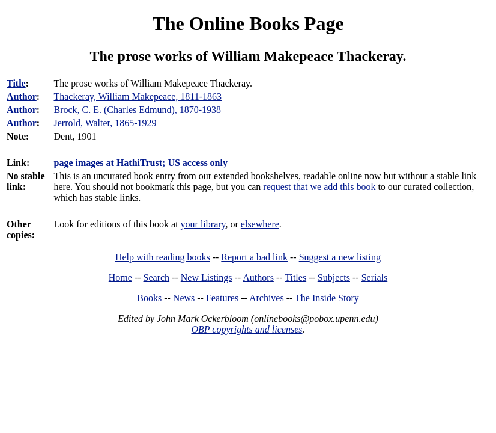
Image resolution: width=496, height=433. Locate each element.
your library (203, 224)
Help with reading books (162, 257)
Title (16, 83)
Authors (258, 277)
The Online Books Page (247, 23)
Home (120, 277)
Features (222, 298)
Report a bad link (254, 257)
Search (157, 277)
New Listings (206, 277)
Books (149, 298)
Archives (266, 298)
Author (22, 96)
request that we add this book (319, 187)
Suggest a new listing (340, 257)
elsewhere (260, 224)
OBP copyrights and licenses (246, 329)
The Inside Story (327, 298)
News (184, 298)
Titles (295, 277)
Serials (374, 277)
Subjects (334, 277)
